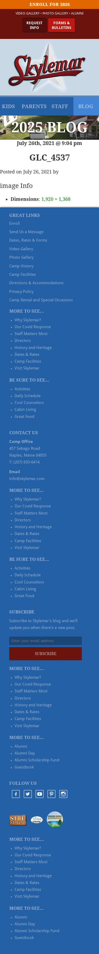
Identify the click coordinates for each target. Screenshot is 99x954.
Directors (23, 340)
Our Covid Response (33, 326)
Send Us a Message (26, 231)
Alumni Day (25, 753)
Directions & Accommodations (36, 283)
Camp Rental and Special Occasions (41, 300)
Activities (22, 389)
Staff (59, 106)
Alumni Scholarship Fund (37, 760)
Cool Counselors (29, 402)
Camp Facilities (22, 274)
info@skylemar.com (26, 478)
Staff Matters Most (31, 333)
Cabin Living (25, 409)
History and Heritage (33, 347)
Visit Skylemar (27, 368)
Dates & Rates (27, 354)
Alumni (77, 13)
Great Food (24, 416)
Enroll (14, 223)
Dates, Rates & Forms (28, 240)
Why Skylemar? (28, 320)
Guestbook (24, 767)
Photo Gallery (55, 13)
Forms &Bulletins (61, 25)
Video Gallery (28, 13)
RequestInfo (34, 25)
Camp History (21, 266)
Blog (85, 106)
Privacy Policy (21, 291)
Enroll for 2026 (50, 4)
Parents (34, 106)
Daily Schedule (28, 395)
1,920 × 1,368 (55, 199)
